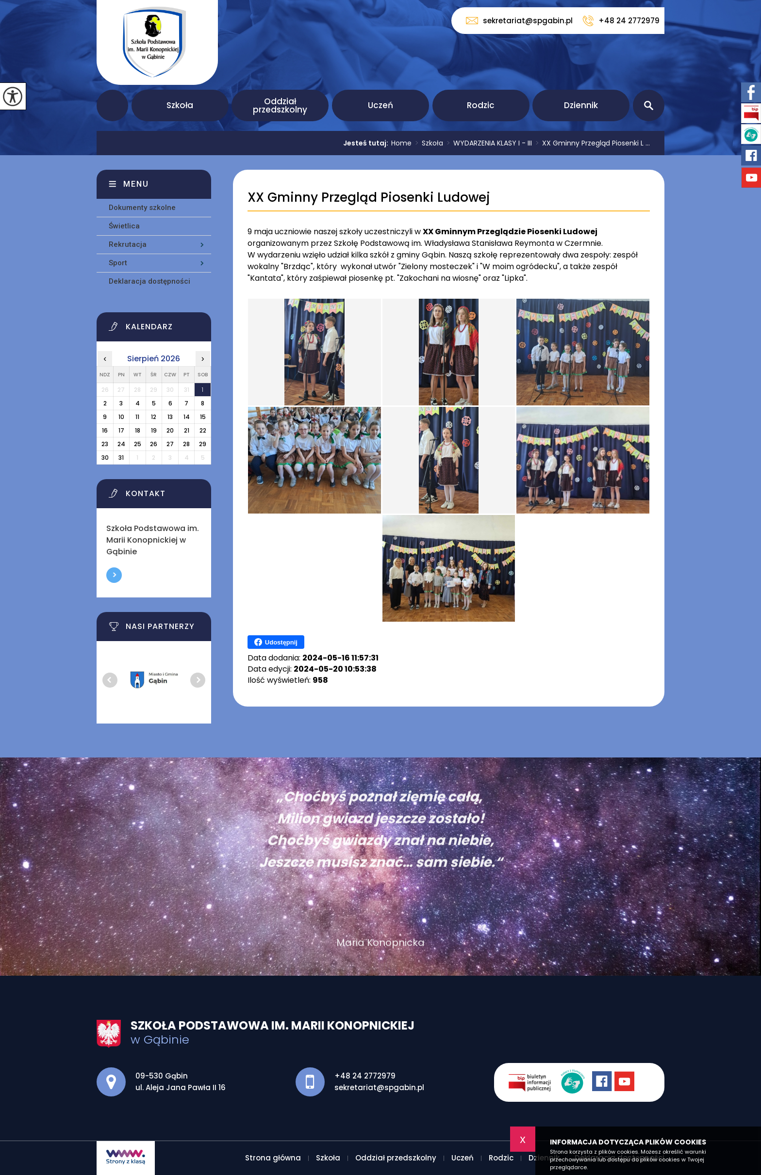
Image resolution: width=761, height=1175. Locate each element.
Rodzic (481, 105)
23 (104, 444)
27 (170, 444)
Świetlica (124, 226)
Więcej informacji (114, 575)
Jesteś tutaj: (367, 143)
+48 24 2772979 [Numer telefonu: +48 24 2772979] (365, 1076)
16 (105, 430)
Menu (136, 184)
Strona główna (112, 105)
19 (154, 430)
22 (202, 430)
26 (153, 444)
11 (137, 417)
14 (186, 417)
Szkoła (179, 105)
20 (170, 430)
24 (121, 444)
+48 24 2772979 (621, 21)
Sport (118, 262)
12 (153, 417)
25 (137, 444)
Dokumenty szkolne (142, 207)
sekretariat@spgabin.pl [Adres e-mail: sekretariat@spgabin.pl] (379, 1087)
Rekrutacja (128, 244)
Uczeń (380, 105)
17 (121, 430)
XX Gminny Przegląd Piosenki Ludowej (369, 197)
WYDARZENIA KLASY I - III (487, 143)
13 (170, 417)
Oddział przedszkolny (280, 105)
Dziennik (581, 105)
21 (186, 430)
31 (121, 457)
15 (203, 417)
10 (121, 417)
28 (186, 444)
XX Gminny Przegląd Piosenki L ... (591, 143)
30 (105, 457)
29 (202, 444)
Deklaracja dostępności (149, 281)
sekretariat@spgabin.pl (519, 20)
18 (137, 430)
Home (401, 143)
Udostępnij (276, 642)
